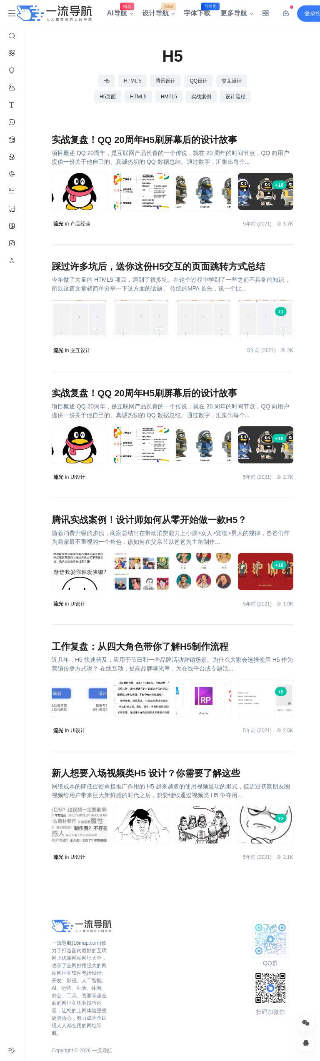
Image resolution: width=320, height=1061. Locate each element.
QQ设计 (199, 81)
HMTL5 (169, 97)
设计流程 (235, 97)
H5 (106, 81)
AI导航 (119, 11)
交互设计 (232, 81)
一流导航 (102, 1050)
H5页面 (108, 97)
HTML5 (138, 97)
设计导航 (158, 11)
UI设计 (77, 477)
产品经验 (80, 224)
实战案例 (201, 97)
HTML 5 (132, 81)
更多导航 (233, 13)
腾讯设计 (165, 81)
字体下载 (199, 11)
